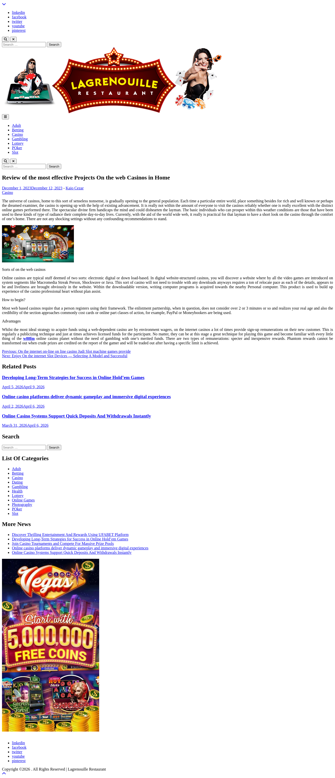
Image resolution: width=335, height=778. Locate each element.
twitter (17, 21)
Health (17, 491)
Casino (17, 134)
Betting (18, 130)
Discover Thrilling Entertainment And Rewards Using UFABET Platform (70, 534)
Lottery (18, 143)
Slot (15, 152)
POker (17, 148)
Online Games (23, 500)
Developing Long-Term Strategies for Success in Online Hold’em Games (73, 377)
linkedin (18, 12)
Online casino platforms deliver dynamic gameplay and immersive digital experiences (86, 396)
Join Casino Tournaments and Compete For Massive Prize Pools (63, 543)
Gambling (20, 139)
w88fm (29, 338)
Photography (22, 504)
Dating (17, 482)
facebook (19, 17)
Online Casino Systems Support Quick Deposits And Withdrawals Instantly (76, 416)
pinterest (19, 30)
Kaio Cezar (75, 188)
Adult (16, 125)
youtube (18, 26)
